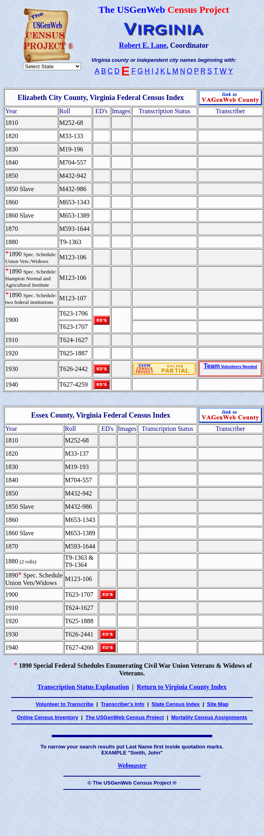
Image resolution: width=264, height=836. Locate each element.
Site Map (217, 704)
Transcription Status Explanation (83, 686)
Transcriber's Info (122, 704)
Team (230, 366)
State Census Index (176, 704)
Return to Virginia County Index (182, 686)
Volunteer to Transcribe (64, 704)
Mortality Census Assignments (209, 717)
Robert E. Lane (143, 45)
